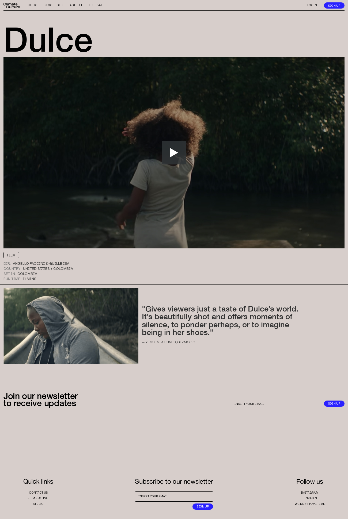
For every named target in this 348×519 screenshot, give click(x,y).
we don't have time (310, 504)
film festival (38, 498)
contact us (38, 492)
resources (53, 5)
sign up (334, 6)
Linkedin (310, 498)
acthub (76, 5)
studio (32, 5)
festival (96, 5)
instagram (310, 492)
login (312, 5)
